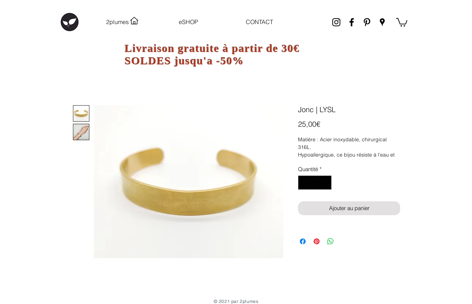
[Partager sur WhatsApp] (330, 241)
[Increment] (326, 182)
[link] (401, 22)
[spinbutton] (315, 182)
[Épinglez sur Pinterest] (316, 241)
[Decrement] (304, 182)
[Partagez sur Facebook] (302, 241)
